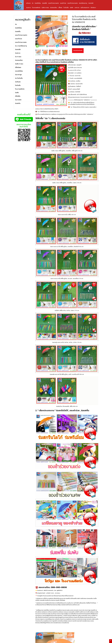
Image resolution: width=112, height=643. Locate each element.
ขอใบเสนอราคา (85, 7)
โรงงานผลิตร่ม (36, 7)
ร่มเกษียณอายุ (83, 3)
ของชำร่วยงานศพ (72, 3)
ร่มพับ (71, 7)
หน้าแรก (28, 3)
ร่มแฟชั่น (44, 3)
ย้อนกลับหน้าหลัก (77, 50)
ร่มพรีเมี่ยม (38, 3)
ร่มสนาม (28, 7)
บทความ (77, 7)
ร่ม (32, 3)
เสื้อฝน (60, 7)
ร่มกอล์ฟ (90, 3)
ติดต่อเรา (93, 7)
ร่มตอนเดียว (53, 7)
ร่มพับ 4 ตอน (45, 7)
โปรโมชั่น (66, 7)
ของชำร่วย (63, 3)
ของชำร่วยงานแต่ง (53, 3)
